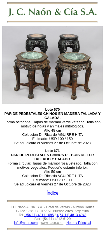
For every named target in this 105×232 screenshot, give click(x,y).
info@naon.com (26, 223)
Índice (52, 193)
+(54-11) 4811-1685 (38, 215)
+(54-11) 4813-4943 (71, 215)
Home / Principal (78, 223)
